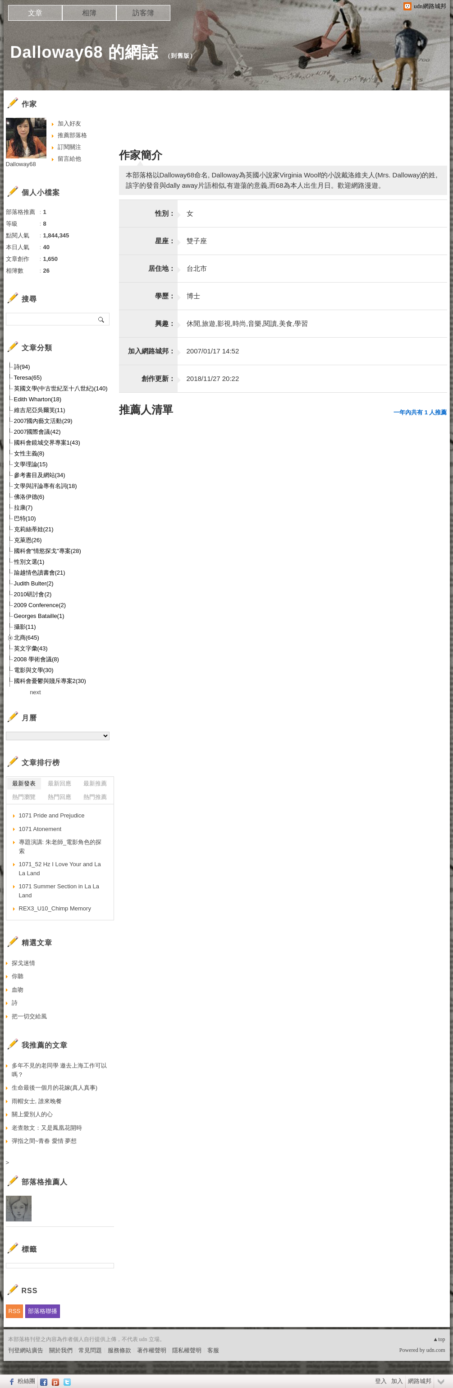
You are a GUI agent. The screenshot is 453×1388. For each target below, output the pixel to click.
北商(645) (26, 637)
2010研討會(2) (33, 594)
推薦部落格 (72, 135)
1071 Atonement (40, 829)
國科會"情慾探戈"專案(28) (47, 551)
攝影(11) (25, 626)
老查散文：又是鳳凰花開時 (47, 1127)
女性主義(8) (29, 453)
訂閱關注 (69, 147)
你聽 (17, 976)
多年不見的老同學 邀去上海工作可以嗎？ (59, 1070)
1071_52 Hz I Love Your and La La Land (60, 869)
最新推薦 (95, 783)
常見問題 (90, 1350)
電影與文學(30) (34, 670)
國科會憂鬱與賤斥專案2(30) (50, 681)
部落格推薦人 (45, 1182)
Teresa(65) (28, 377)
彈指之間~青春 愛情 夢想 (44, 1140)
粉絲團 (26, 1381)
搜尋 (102, 319)
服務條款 (119, 1350)
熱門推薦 (95, 797)
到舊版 (180, 55)
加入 (397, 1381)
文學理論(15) (31, 464)
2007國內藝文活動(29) (43, 421)
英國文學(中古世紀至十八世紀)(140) (61, 388)
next (35, 692)
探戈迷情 (23, 963)
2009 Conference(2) (40, 605)
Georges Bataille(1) (39, 616)
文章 (35, 13)
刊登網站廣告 (25, 1350)
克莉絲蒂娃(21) (34, 529)
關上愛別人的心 (32, 1114)
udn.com (435, 1350)
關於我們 (61, 1350)
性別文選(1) (29, 561)
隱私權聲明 (186, 1350)
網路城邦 (419, 1381)
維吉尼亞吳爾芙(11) (39, 410)
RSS (15, 1311)
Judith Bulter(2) (34, 583)
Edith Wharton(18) (38, 399)
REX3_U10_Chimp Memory (55, 908)
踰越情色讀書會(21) (39, 572)
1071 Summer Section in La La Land (59, 891)
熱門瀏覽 (24, 797)
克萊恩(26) (28, 540)
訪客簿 (143, 13)
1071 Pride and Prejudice (52, 815)
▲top (439, 1339)
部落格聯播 (42, 1311)
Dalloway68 (21, 164)
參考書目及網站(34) (39, 475)
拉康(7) (23, 507)
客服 (213, 1350)
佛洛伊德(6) (29, 496)
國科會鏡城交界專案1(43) (47, 442)
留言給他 (69, 158)
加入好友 (69, 123)
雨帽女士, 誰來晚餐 (37, 1101)
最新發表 (24, 783)
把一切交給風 (29, 1016)
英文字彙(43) (31, 648)
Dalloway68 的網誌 (84, 52)
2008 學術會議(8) (36, 659)
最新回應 (59, 783)
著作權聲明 (151, 1350)
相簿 (89, 13)
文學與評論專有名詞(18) (45, 486)
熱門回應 (59, 797)
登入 (381, 1381)
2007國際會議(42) (37, 431)
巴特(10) (25, 518)
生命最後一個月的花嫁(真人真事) (55, 1087)
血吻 (17, 989)
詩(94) (22, 366)
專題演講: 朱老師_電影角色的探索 (60, 846)
